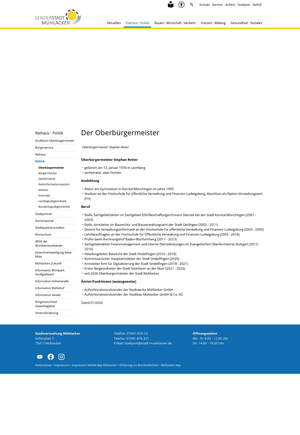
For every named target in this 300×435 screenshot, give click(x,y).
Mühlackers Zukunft (48, 263)
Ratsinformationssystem (53, 184)
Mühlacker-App (171, 426)
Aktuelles (114, 23)
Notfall (257, 5)
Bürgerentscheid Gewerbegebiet (46, 304)
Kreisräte (44, 195)
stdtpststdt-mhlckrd (148, 404)
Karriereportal (44, 221)
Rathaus (40, 154)
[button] (39, 418)
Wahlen (43, 190)
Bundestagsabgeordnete (54, 206)
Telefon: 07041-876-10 (131, 394)
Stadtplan (244, 5)
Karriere (217, 5)
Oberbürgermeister (51, 167)
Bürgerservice (44, 147)
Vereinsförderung (46, 313)
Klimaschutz (43, 234)
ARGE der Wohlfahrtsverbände (48, 243)
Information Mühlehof (49, 288)
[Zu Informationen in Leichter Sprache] (170, 4)
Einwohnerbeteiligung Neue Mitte (53, 254)
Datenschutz (43, 426)
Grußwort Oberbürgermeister (54, 140)
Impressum (61, 426)
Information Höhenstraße (52, 281)
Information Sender (48, 295)
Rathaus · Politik (137, 23)
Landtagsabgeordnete (52, 201)
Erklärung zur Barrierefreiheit (139, 426)
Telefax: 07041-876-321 (131, 399)
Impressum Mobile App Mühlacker (94, 426)
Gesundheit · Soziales (246, 23)
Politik (40, 161)
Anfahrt (230, 5)
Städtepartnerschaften (49, 227)
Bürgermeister (47, 173)
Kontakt (205, 5)
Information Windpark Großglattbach (49, 272)
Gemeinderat (46, 179)
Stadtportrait (43, 214)
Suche (191, 4)
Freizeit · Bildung (213, 23)
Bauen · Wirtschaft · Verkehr (175, 23)
